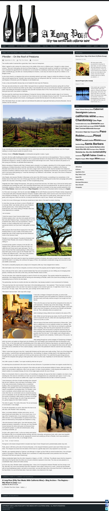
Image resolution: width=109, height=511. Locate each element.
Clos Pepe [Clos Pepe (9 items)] (97, 120)
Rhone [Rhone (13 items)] (97, 140)
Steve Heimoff (79, 184)
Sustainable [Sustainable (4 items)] (79, 155)
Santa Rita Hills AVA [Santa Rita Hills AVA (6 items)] (83, 149)
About (96, 46)
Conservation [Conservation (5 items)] (80, 123)
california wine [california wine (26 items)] (86, 116)
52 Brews (78, 169)
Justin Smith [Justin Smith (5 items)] (83, 126)
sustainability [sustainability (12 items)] (99, 152)
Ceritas (33, 192)
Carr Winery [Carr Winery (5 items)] (100, 116)
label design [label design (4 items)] (90, 126)
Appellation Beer (80, 172)
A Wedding (11, 46)
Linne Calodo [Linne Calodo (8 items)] (99, 126)
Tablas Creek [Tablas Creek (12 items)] (96, 155)
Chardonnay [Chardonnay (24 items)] (84, 120)
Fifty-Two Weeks (22, 46)
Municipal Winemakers (82, 182)
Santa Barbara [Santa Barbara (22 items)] (94, 143)
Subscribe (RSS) (6, 509)
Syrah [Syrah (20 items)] (86, 155)
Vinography (79, 187)
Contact (88, 46)
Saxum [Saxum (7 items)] (102, 149)
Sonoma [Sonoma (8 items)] (79, 152)
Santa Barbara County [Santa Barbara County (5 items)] (82, 147)
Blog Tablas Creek (81, 174)
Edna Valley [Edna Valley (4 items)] (87, 123)
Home (4, 46)
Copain (68, 189)
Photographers (35, 46)
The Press (53, 46)
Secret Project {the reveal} (84, 81)
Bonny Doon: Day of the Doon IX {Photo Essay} (91, 56)
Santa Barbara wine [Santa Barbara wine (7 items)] (97, 147)
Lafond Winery (80, 179)
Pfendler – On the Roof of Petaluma (20, 56)
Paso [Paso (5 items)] (97, 132)
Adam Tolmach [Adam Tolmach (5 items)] (80, 109)
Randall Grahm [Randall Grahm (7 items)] (87, 140)
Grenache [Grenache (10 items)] (95, 123)
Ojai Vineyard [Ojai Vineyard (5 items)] (92, 132)
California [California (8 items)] (92, 113)
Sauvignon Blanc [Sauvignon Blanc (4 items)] (94, 149)
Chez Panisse (10, 189)
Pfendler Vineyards (19, 154)
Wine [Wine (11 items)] (97, 158)
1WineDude (79, 166)
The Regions (63, 46)
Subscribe (103, 46)
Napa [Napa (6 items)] (85, 132)
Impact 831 (79, 177)
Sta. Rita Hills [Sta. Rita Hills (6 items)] (87, 152)
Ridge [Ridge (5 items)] (82, 144)
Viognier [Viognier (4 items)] (83, 158)
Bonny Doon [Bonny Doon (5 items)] (89, 109)
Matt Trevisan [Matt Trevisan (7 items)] (81, 128)
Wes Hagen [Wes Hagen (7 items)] (90, 159)
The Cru (45, 46)
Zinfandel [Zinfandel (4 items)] (102, 158)
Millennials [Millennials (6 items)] (90, 128)
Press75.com (10, 507)
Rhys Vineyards (33, 189)
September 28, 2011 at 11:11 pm (10, 484)
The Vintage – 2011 (75, 46)
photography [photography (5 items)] (89, 136)
